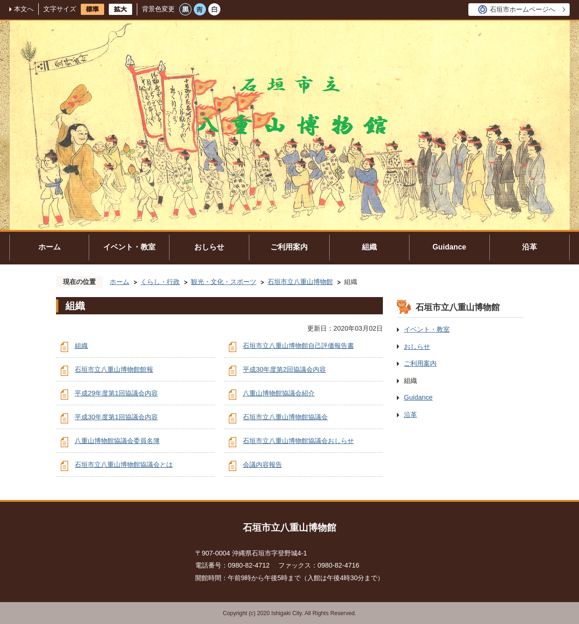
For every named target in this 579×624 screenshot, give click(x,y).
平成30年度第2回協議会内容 (284, 369)
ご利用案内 (289, 247)
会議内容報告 (262, 464)
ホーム (49, 247)
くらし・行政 (160, 281)
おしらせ (209, 247)
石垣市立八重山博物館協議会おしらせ (298, 440)
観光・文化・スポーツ (223, 281)
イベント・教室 (129, 247)
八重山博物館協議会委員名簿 (117, 440)
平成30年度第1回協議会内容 (116, 417)
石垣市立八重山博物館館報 (114, 369)
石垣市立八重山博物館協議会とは (124, 464)
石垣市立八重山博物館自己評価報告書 (298, 345)
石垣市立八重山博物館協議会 (285, 417)
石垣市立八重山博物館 (300, 281)
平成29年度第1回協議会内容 (116, 393)
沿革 (529, 247)
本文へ (24, 9)
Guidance (449, 247)
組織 (369, 247)
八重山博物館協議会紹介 (279, 393)
